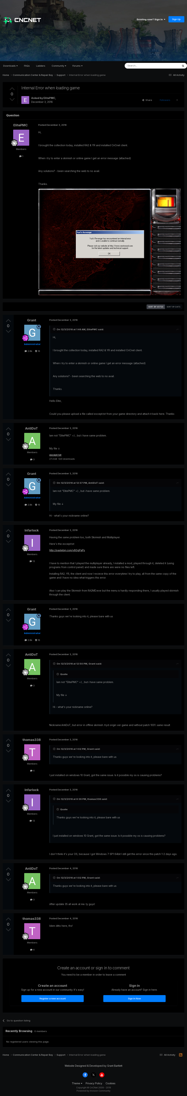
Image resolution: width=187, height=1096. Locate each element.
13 (32, 561)
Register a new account (53, 998)
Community (59, 65)
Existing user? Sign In (151, 19)
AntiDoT (31, 428)
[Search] (143, 66)
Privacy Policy (94, 1083)
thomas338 (31, 740)
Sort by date (173, 307)
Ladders (40, 65)
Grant (31, 320)
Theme (77, 1083)
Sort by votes (155, 307)
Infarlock (32, 530)
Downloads (10, 65)
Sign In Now (134, 998)
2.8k (28, 351)
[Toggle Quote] (54, 329)
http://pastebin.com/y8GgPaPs (67, 550)
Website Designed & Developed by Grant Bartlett (93, 1065)
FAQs (27, 65)
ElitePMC (49, 97)
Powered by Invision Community (93, 1090)
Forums (77, 65)
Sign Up (176, 19)
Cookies (110, 1083)
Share (147, 100)
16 (37, 351)
